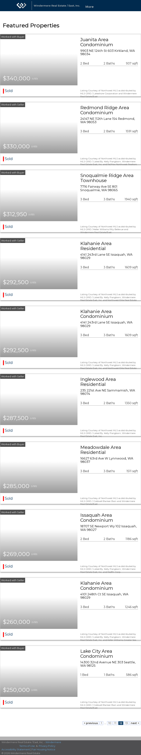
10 (109, 723)
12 (120, 723)
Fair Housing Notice (43, 749)
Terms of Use (27, 745)
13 (126, 723)
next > (135, 723)
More (89, 7)
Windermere (53, 742)
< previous (91, 723)
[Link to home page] (21, 5)
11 (115, 723)
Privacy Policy (47, 745)
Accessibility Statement (15, 749)
